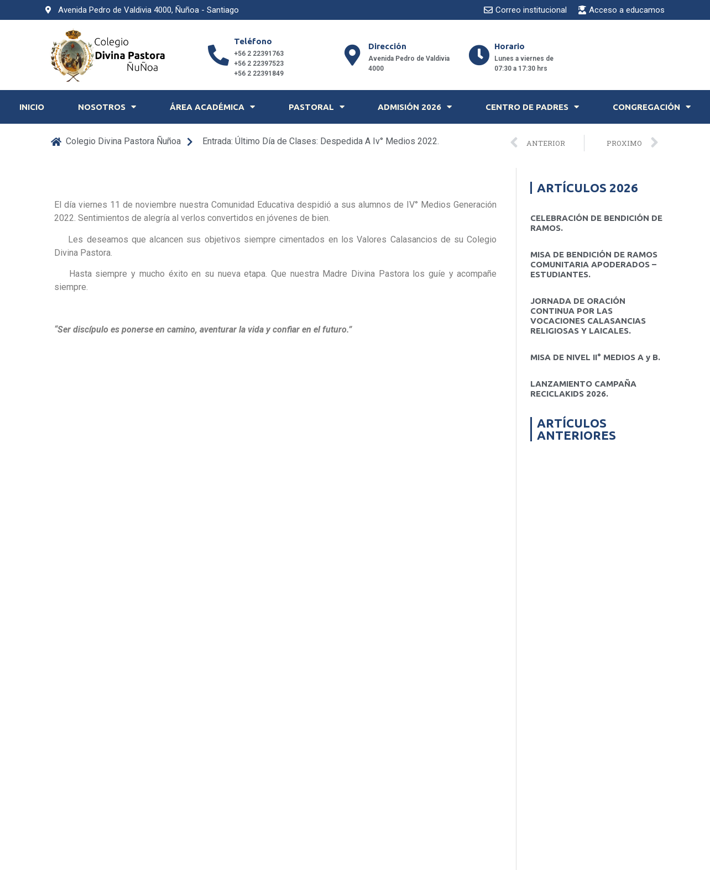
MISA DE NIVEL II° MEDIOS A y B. (595, 357)
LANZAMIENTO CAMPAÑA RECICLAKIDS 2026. (583, 388)
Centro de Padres (532, 107)
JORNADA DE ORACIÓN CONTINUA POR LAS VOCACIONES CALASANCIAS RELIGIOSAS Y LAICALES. (588, 315)
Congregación (652, 107)
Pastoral (316, 107)
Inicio (31, 107)
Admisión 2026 (415, 107)
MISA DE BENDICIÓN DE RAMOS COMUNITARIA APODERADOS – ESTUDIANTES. (593, 264)
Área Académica (212, 107)
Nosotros (107, 107)
